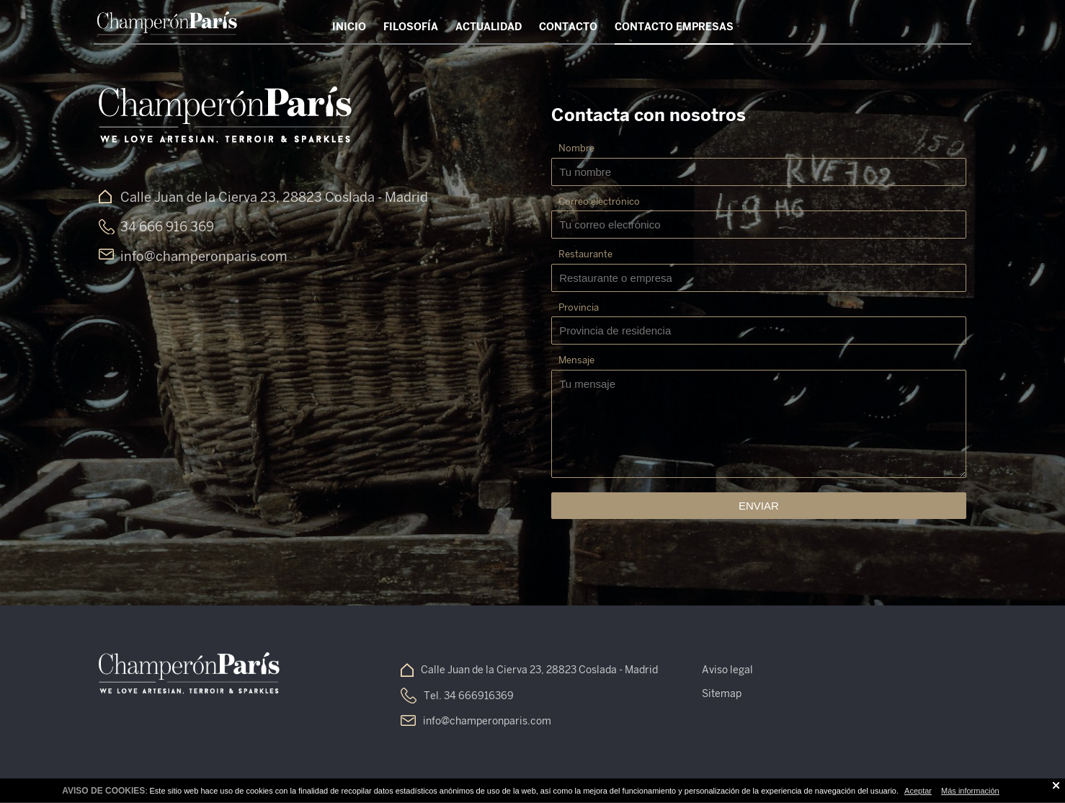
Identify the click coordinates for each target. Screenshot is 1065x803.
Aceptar (918, 790)
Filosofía (410, 26)
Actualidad (488, 26)
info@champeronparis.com (487, 721)
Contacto (568, 26)
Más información (970, 790)
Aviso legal (727, 669)
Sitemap (721, 693)
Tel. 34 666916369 (469, 695)
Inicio (349, 26)
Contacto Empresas (674, 26)
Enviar (759, 506)
